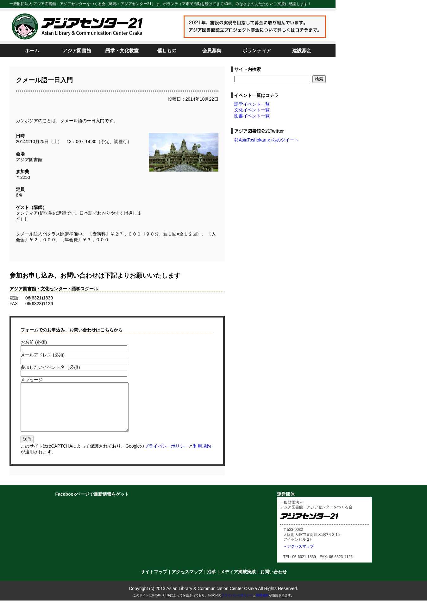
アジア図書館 (77, 50)
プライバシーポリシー (166, 455)
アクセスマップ (187, 581)
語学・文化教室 (122, 50)
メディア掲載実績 (238, 581)
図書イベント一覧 (252, 115)
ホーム (32, 50)
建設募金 (301, 50)
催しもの (166, 50)
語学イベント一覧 (252, 104)
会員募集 (211, 50)
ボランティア (256, 50)
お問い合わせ (273, 581)
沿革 (211, 581)
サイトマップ (154, 581)
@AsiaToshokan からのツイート (266, 139)
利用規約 (202, 455)
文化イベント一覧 (252, 109)
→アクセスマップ (298, 556)
